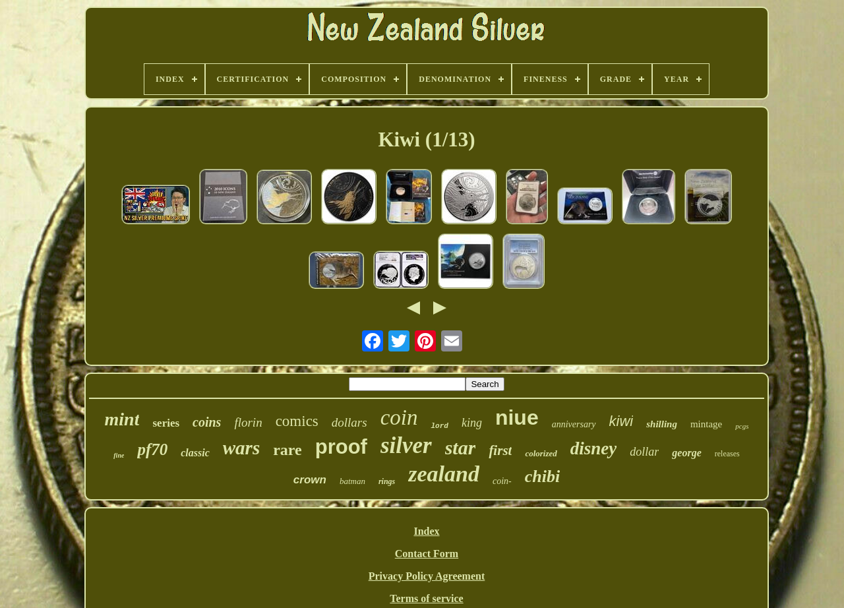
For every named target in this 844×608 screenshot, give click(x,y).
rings (386, 481)
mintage (706, 424)
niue (517, 417)
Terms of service (426, 598)
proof (341, 446)
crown (309, 479)
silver (406, 445)
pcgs (741, 426)
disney (593, 448)
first (500, 450)
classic (195, 452)
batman (352, 481)
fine (118, 455)
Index (426, 531)
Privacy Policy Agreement (427, 576)
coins (207, 422)
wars (241, 447)
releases (727, 453)
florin (248, 422)
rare (287, 449)
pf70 (152, 449)
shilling (661, 424)
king (472, 422)
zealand (443, 474)
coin (399, 417)
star (460, 447)
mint (122, 419)
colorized (541, 453)
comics (297, 421)
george (686, 452)
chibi (542, 476)
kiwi (621, 421)
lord (439, 426)
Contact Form (426, 553)
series (165, 423)
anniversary (574, 424)
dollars (349, 422)
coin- (502, 481)
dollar (644, 451)
